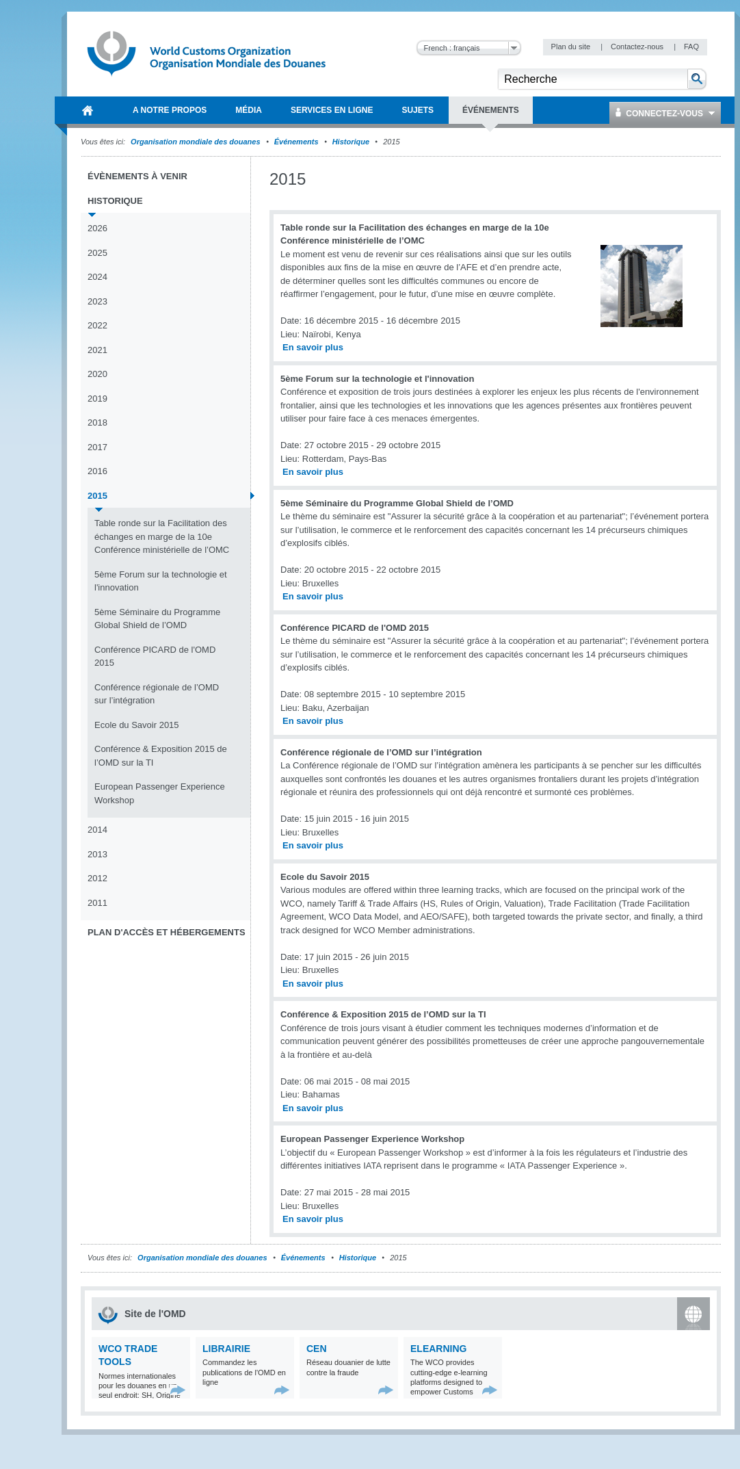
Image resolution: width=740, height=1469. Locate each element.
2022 (97, 325)
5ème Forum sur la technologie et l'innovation (160, 581)
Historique (350, 142)
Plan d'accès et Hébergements (167, 932)
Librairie (226, 1348)
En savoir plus (312, 347)
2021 (97, 350)
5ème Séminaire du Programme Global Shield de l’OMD (157, 619)
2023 (97, 301)
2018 (97, 422)
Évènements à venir (137, 176)
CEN (316, 1348)
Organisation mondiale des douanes (195, 142)
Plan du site (572, 46)
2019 (97, 398)
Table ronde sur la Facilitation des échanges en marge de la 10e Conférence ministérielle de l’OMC (161, 536)
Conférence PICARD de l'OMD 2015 (154, 656)
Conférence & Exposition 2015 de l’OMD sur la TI (160, 756)
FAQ (691, 46)
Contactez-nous (638, 46)
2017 (97, 447)
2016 (97, 471)
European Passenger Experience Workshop (159, 793)
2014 (97, 829)
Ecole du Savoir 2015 (136, 725)
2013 (97, 854)
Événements (296, 142)
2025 (97, 253)
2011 (97, 903)
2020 (97, 374)
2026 (97, 228)
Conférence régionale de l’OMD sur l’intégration (156, 694)
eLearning (438, 1348)
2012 (97, 878)
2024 (97, 277)
